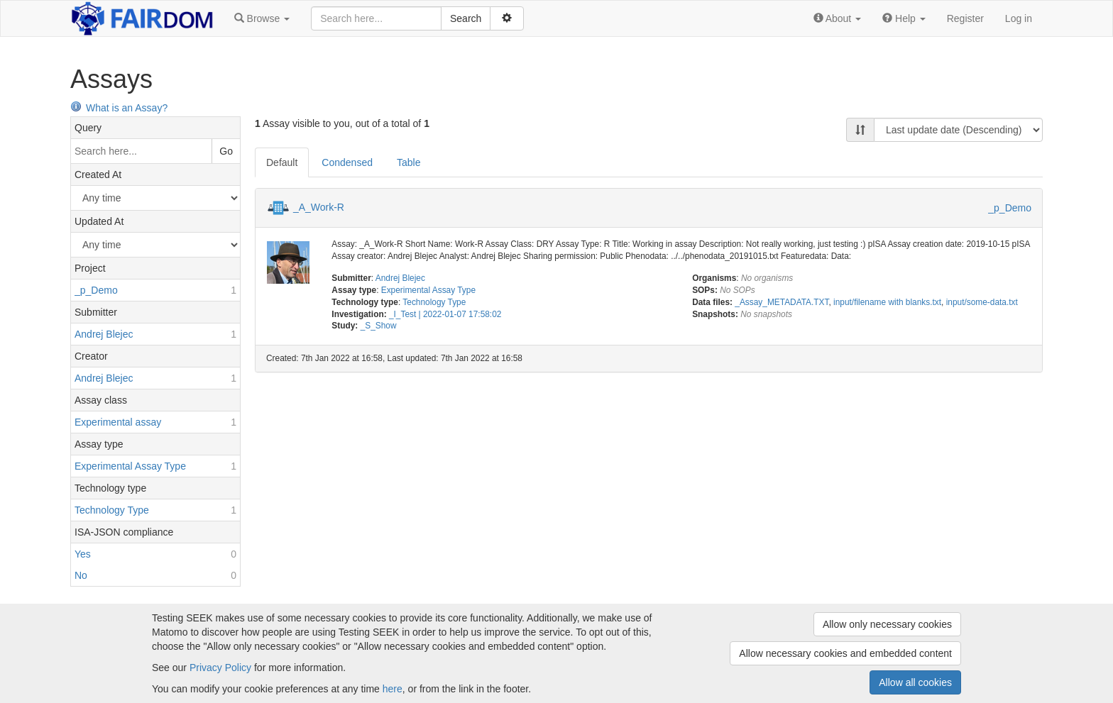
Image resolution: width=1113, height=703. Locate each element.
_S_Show (379, 326)
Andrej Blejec (400, 278)
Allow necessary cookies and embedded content (845, 653)
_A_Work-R (318, 207)
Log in (1018, 18)
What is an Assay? (119, 108)
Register (965, 18)
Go (226, 151)
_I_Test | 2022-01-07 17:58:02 (445, 314)
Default (281, 162)
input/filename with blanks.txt (887, 302)
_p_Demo (1009, 208)
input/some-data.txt (982, 302)
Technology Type (434, 302)
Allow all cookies (915, 682)
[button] (262, 18)
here (392, 688)
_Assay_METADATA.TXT (781, 302)
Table (408, 162)
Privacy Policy (220, 667)
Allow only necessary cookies (887, 624)
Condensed (347, 162)
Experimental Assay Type (428, 290)
